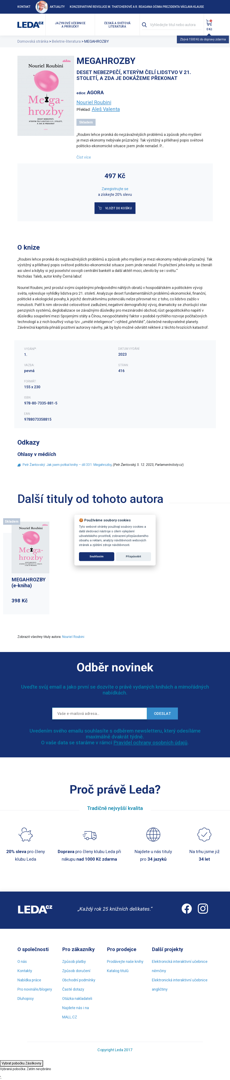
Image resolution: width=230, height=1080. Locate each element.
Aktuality (50, 6)
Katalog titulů (118, 971)
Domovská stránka (32, 41)
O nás (22, 961)
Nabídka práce (29, 980)
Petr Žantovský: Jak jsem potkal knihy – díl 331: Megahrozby (67, 465)
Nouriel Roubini (93, 102)
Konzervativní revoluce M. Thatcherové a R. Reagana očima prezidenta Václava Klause (137, 6)
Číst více (83, 157)
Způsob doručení (76, 971)
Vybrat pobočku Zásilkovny (21, 1063)
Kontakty (24, 971)
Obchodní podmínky (78, 980)
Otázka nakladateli (77, 998)
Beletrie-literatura (66, 41)
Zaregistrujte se (115, 189)
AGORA (95, 92)
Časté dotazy (73, 989)
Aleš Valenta (106, 109)
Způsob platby (74, 961)
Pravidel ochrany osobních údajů (150, 743)
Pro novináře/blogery (34, 989)
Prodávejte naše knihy (125, 961)
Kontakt (23, 6)
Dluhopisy (25, 998)
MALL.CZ (69, 1017)
